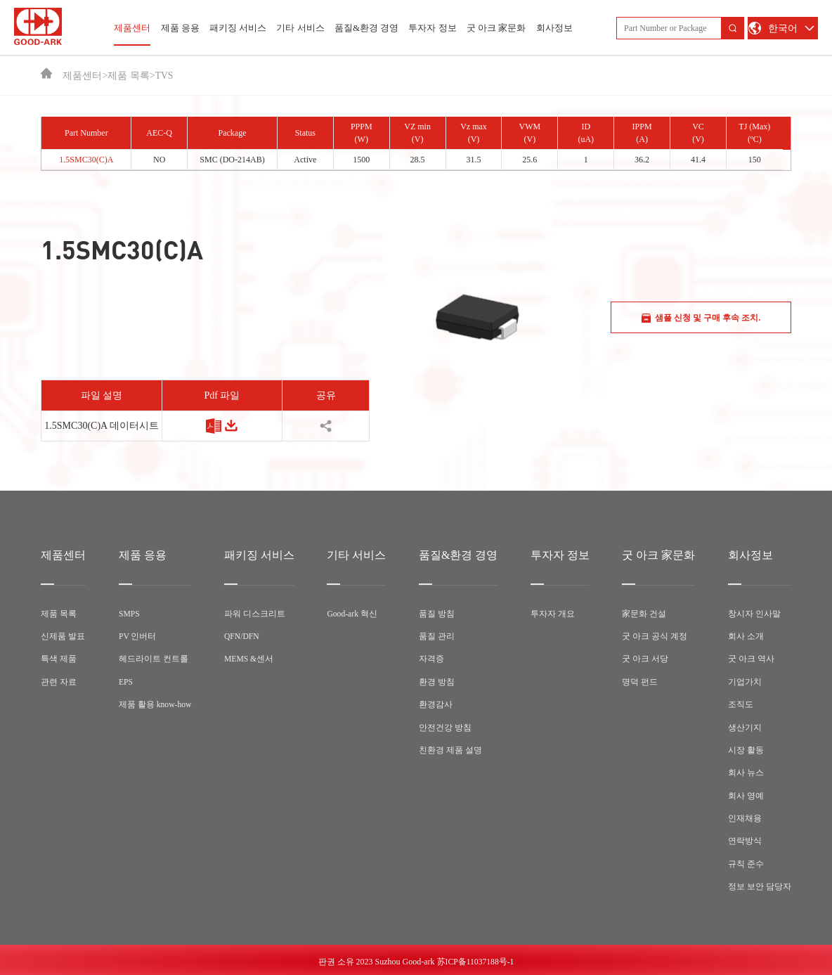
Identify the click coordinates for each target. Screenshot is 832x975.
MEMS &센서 (250, 659)
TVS (164, 75)
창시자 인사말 (754, 614)
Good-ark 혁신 (353, 614)
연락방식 (745, 839)
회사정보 (554, 27)
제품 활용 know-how (156, 704)
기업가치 (745, 681)
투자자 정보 (432, 27)
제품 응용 (180, 27)
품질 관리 (437, 636)
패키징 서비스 (237, 27)
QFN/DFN (243, 636)
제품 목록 (129, 75)
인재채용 (745, 816)
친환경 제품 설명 (451, 749)
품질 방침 (437, 614)
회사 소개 (746, 636)
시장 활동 (746, 749)
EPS (126, 681)
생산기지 (745, 726)
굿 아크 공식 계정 (654, 636)
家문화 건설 (644, 614)
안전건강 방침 (446, 726)
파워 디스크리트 (255, 614)
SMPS (130, 614)
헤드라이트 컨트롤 (153, 659)
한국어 (783, 28)
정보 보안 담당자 (759, 884)
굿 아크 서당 (645, 659)
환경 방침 (437, 681)
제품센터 (132, 34)
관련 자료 (59, 681)
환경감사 (436, 704)
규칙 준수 (746, 861)
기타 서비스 (300, 27)
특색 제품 (59, 659)
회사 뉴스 (746, 771)
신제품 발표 (63, 636)
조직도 (740, 704)
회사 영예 (746, 794)
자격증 (432, 659)
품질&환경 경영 (366, 27)
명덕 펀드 (640, 681)
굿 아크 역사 (751, 659)
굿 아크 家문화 (496, 27)
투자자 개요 (553, 614)
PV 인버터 (138, 636)
